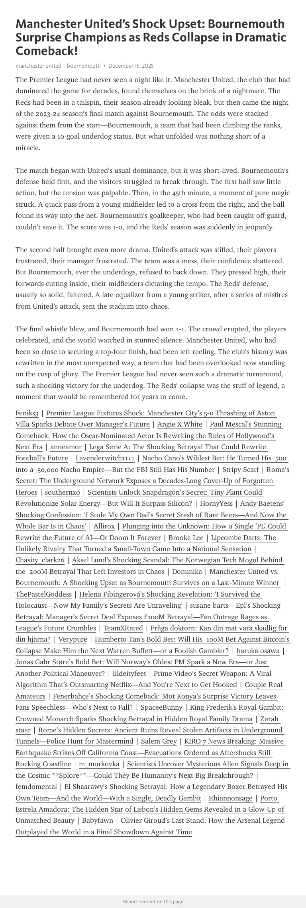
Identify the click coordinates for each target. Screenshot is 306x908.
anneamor (66, 446)
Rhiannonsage (231, 798)
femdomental (36, 786)
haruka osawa (258, 650)
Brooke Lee (186, 537)
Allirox (104, 526)
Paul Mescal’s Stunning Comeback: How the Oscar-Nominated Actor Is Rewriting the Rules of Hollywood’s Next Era (149, 435)
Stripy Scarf (240, 469)
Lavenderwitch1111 (105, 458)
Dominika (187, 571)
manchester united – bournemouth (58, 65)
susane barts (209, 605)
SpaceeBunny (161, 707)
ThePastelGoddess (44, 594)
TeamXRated (123, 628)
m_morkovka (99, 763)
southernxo (62, 492)
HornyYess (216, 503)
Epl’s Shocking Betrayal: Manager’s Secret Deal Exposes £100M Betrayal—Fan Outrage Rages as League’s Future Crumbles (149, 616)
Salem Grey (159, 741)
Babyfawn (97, 820)
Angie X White (179, 424)
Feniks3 (27, 413)
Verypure (73, 639)
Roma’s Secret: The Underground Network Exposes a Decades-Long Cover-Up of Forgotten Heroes (153, 481)
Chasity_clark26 (40, 560)
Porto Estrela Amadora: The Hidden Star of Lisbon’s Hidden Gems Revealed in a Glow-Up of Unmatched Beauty (151, 809)
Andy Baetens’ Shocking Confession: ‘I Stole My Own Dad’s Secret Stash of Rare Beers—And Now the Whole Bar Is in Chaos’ (152, 514)
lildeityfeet (129, 673)
